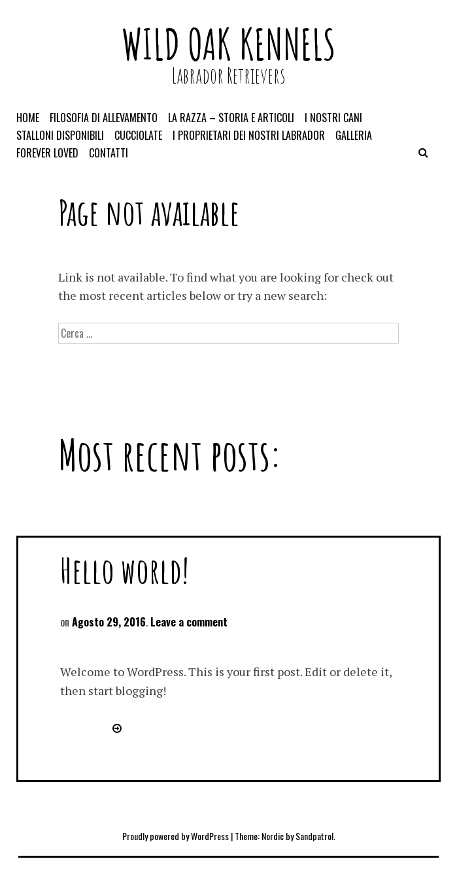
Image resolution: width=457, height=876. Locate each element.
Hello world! (124, 570)
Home (27, 117)
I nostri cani (333, 117)
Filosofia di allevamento (104, 117)
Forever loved (47, 153)
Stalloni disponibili (60, 135)
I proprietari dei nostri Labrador (249, 135)
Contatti (108, 153)
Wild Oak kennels (228, 44)
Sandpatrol (314, 836)
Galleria (353, 135)
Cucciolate (138, 135)
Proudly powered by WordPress (175, 836)
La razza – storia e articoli (231, 117)
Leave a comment (189, 622)
